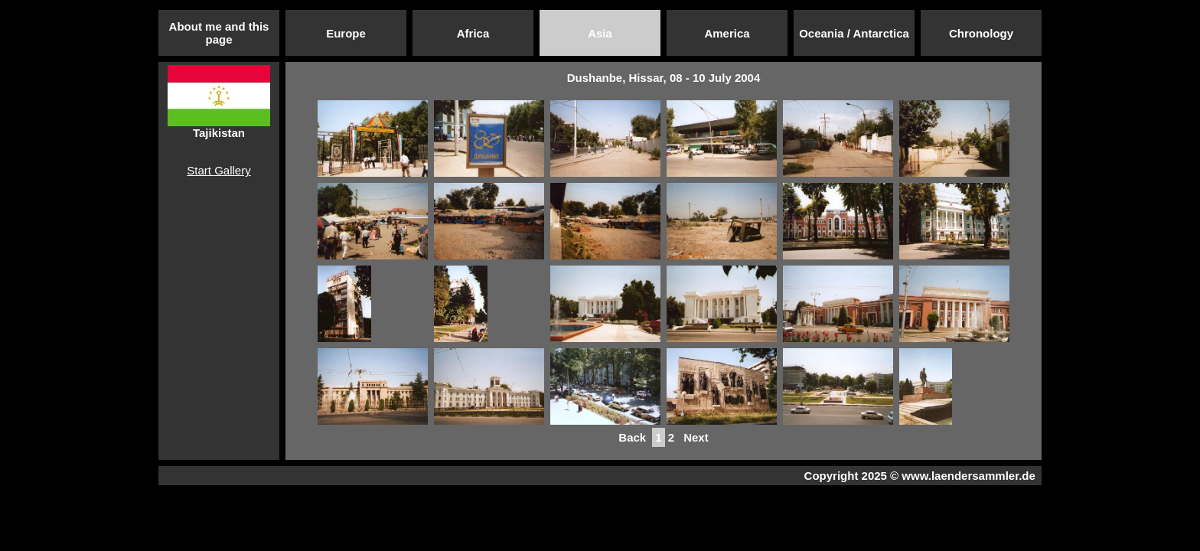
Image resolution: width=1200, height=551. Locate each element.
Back (632, 437)
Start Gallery (218, 170)
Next (696, 437)
